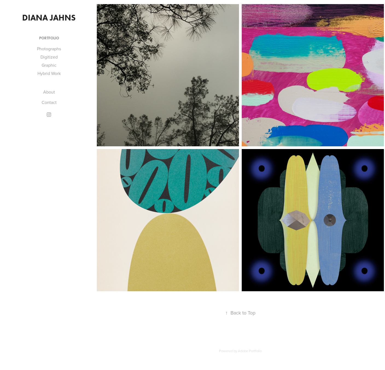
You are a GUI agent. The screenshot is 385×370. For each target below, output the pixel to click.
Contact (49, 102)
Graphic (49, 65)
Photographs (49, 49)
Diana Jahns (49, 18)
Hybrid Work (49, 73)
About (49, 92)
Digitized (49, 57)
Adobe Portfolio (250, 350)
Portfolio (49, 38)
